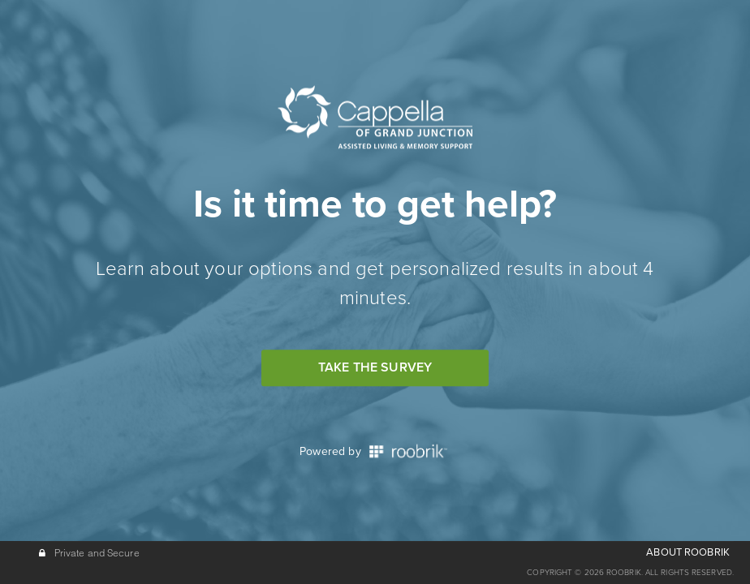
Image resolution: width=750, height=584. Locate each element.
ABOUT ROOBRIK (688, 552)
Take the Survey (375, 367)
